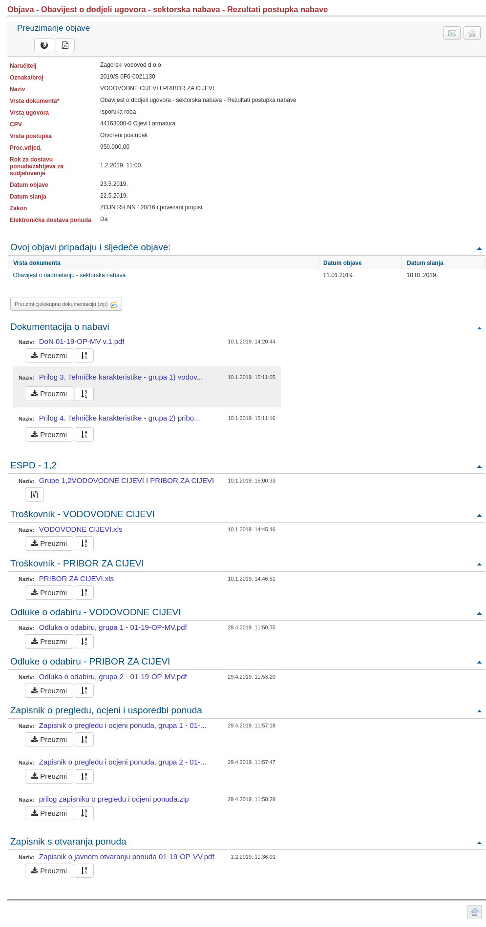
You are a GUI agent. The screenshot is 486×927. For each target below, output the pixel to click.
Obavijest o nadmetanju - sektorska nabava (69, 275)
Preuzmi (49, 355)
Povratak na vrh (479, 248)
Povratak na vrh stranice (474, 912)
